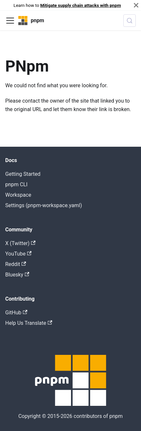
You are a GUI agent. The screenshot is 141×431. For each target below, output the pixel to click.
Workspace (18, 195)
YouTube (18, 254)
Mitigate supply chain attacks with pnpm (80, 5)
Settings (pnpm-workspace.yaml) (43, 205)
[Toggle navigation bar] (10, 20)
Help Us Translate (28, 323)
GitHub (16, 312)
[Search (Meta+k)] (129, 20)
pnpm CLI (16, 184)
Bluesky (17, 275)
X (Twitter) (20, 243)
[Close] (136, 5)
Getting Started (23, 174)
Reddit (15, 264)
